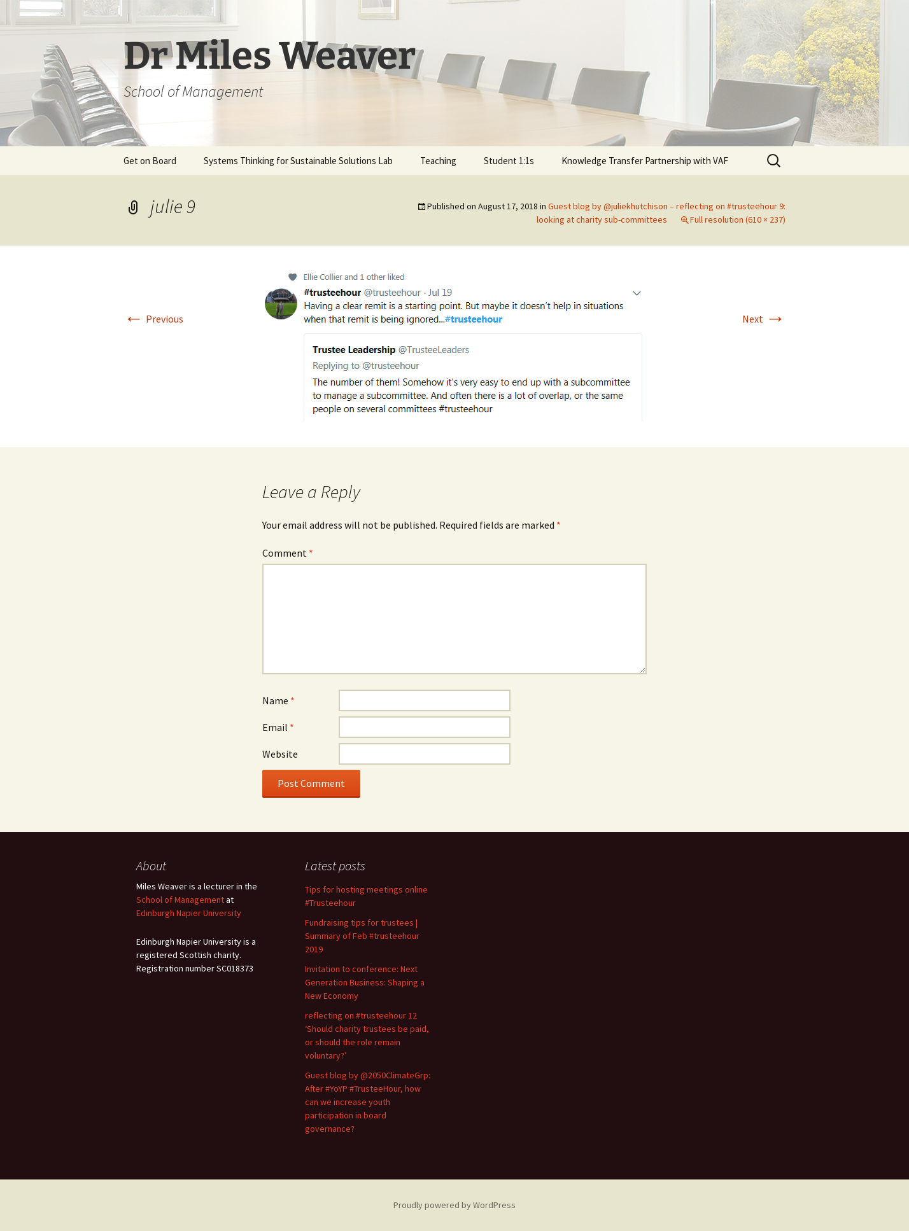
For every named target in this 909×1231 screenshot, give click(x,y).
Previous (153, 318)
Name (278, 700)
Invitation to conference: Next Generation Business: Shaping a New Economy (365, 982)
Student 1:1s (509, 161)
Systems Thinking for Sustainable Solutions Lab (298, 161)
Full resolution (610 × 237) (738, 219)
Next (764, 318)
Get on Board (149, 161)
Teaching (438, 161)
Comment (287, 552)
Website (280, 754)
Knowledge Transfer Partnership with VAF (644, 161)
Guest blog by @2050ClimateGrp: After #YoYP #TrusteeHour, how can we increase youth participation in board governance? (367, 1101)
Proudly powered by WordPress (454, 1205)
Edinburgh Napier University (188, 913)
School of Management (180, 899)
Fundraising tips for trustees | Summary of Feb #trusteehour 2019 (362, 936)
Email (278, 727)
